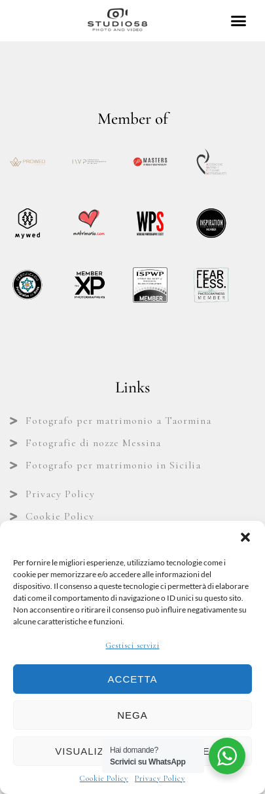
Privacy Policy (160, 778)
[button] (245, 537)
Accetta (133, 679)
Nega (132, 715)
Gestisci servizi (133, 645)
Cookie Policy (104, 778)
